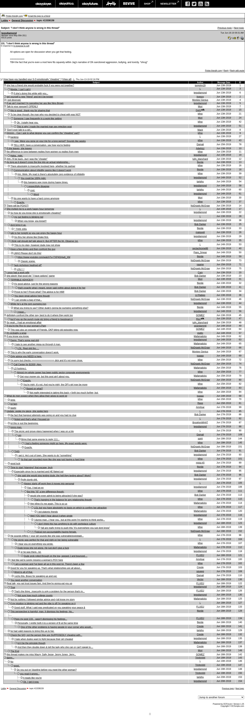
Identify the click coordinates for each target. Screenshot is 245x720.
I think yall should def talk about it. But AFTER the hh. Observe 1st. (44, 241)
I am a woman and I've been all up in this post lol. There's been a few (49, 564)
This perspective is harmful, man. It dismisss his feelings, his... (42, 611)
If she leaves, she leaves (19, 148)
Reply (226, 71)
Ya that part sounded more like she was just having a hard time (53, 459)
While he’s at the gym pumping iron (28, 304)
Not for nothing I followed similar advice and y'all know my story (42, 599)
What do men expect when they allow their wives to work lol (37, 396)
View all (67, 79)
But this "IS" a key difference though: (45, 491)
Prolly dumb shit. (29, 479)
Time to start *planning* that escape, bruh (31, 467)
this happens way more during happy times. (46, 182)
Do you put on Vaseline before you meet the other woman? (47, 669)
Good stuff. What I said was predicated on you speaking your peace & (49, 607)
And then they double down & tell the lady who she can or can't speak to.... (55, 647)
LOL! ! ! (20, 269)
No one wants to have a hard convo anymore (36, 198)
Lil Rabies (200, 295)
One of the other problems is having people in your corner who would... (57, 627)
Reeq (200, 403)
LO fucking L (20, 368)
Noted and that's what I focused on (31, 419)
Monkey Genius (200, 100)
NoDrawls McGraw (200, 205)
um (19, 435)
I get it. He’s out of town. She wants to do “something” (44, 455)
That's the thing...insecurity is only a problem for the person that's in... (49, 591)
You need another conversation (26, 580)
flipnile (200, 162)
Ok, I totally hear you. (27, 122)
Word (36, 194)
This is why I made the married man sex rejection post (44, 126)
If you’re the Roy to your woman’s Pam (26, 325)
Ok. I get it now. (31, 682)
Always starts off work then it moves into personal (49, 483)
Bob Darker (200, 224)
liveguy (200, 96)
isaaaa (200, 355)
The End (14, 651)
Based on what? (34, 388)
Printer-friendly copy (14, 16)
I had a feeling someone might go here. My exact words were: (55, 443)
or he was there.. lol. (31, 552)
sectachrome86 (200, 248)
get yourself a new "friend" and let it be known (30, 96)
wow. (13, 400)
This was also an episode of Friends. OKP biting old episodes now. (44, 329)
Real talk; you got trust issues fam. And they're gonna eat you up (39, 583)
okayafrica (67, 4)
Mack (200, 130)
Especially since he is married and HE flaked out (38, 471)
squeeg (200, 571)
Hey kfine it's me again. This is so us (48, 503)
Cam (200, 272)
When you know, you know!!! (32, 221)
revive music (129, 4)
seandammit (200, 325)
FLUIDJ (200, 555)
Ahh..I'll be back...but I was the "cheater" (27, 159)
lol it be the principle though (31, 643)
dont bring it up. (18, 225)
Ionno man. (16, 427)
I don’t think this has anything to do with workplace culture (66, 524)
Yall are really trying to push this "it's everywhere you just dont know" (75, 528)
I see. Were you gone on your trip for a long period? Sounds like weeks (50, 141)
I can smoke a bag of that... (28, 300)
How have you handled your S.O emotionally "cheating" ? (32, 79)
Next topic (239, 28)
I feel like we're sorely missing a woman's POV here (36, 560)
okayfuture (90, 4)
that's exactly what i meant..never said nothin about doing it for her (51, 288)
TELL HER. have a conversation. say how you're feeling (42, 145)
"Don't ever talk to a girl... (19, 130)
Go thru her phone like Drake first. (31, 237)
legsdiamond (9, 33)
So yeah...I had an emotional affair (24, 322)
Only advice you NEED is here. (26, 356)
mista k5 (200, 462)
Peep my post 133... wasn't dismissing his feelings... (40, 619)
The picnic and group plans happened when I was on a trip (44, 431)
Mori (200, 106)
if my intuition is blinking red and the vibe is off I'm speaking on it (42, 603)
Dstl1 (198, 110)
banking (14, 137)
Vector (200, 579)
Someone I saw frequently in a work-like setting (38, 118)
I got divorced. (14, 100)
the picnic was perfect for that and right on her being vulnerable (46, 540)
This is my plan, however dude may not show (37, 245)
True (12, 587)
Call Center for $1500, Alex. (28, 364)
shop (147, 3)
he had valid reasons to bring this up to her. (32, 631)
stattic (200, 333)
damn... (10, 657)
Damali (200, 144)
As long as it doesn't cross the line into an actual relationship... (38, 162)
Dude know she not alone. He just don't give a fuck (43, 548)
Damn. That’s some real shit (24, 340)
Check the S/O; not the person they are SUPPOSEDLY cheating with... (46, 635)
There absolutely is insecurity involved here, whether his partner (42, 166)
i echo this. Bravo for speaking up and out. (35, 576)
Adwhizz (200, 148)
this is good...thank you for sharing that (30, 110)
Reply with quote (237, 71)
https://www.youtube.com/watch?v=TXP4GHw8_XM (43, 257)
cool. (32, 190)
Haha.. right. (16, 155)
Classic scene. (28, 261)
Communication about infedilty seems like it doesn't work (42, 170)
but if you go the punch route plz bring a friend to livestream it (41, 319)
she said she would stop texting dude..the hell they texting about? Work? (54, 475)
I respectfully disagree (38, 186)
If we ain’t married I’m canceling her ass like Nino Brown (35, 103)
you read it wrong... (29, 673)
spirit (200, 438)
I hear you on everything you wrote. (35, 544)
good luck (15, 463)
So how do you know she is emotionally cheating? (35, 213)
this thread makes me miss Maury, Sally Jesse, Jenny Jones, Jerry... (41, 654)
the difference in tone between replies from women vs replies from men (43, 151)
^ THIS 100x (20, 229)
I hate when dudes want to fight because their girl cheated (43, 639)
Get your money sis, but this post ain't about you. (44, 376)
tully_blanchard (200, 159)
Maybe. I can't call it (20, 89)
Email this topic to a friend (39, 16)
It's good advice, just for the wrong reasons (36, 284)
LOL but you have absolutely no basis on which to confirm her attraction (70, 507)
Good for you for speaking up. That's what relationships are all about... (46, 568)
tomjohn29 (200, 85)
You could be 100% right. (33, 178)
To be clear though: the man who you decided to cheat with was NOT (45, 114)
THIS (16, 451)
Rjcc (198, 319)
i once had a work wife (18, 272)
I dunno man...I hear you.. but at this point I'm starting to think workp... (69, 519)
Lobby (4, 20)
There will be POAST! (18, 205)
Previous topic (224, 28)
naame (200, 264)
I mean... (21, 312)
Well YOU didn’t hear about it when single (51, 515)
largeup (111, 4)
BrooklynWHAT (200, 422)
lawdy (13, 408)
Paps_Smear (200, 252)
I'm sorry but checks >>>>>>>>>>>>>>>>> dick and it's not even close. (46, 360)
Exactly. (21, 202)
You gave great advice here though (32, 296)
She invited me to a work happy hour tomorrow (30, 209)
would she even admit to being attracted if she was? (56, 495)
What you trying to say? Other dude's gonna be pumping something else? (51, 308)
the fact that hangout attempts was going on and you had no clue (43, 415)
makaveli (200, 232)
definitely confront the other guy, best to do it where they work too (40, 315)
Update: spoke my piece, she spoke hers (27, 411)
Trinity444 (200, 657)
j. (74, 79)
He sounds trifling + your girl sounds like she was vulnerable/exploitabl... (47, 536)
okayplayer (43, 4)
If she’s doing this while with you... (31, 93)
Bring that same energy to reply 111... (40, 439)
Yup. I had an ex (35, 487)
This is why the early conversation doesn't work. (34, 352)
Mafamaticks (200, 336)
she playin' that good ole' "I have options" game (31, 275)
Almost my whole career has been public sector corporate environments (53, 372)
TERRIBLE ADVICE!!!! (21, 279)
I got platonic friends (47, 511)
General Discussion (22, 20)
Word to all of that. (23, 572)
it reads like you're (32, 678)
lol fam (13, 404)
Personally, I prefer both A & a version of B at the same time (47, 623)
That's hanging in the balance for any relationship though (63, 499)
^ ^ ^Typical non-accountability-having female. (53, 532)
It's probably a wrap (16, 333)
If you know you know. (18, 336)
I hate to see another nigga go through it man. (37, 344)
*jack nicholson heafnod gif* (28, 265)
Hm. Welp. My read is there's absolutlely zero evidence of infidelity (51, 174)
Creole (200, 567)
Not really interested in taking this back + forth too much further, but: (63, 392)
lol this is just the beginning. (24, 423)
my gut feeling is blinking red (28, 217)
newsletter (168, 3)
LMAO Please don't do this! (27, 253)
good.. (17, 665)
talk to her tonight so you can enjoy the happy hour (36, 233)
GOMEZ (200, 315)
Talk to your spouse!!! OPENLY (22, 106)
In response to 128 (21, 46)
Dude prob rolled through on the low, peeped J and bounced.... (55, 556)
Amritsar (200, 407)
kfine (200, 113)
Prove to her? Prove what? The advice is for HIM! (39, 292)
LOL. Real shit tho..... (28, 348)
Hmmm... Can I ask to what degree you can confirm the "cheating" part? (43, 133)
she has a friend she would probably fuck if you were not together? (40, 85)
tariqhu (200, 181)
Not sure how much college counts (34, 595)
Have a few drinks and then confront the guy (32, 249)
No (11, 661)
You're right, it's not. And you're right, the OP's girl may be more (55, 384)
